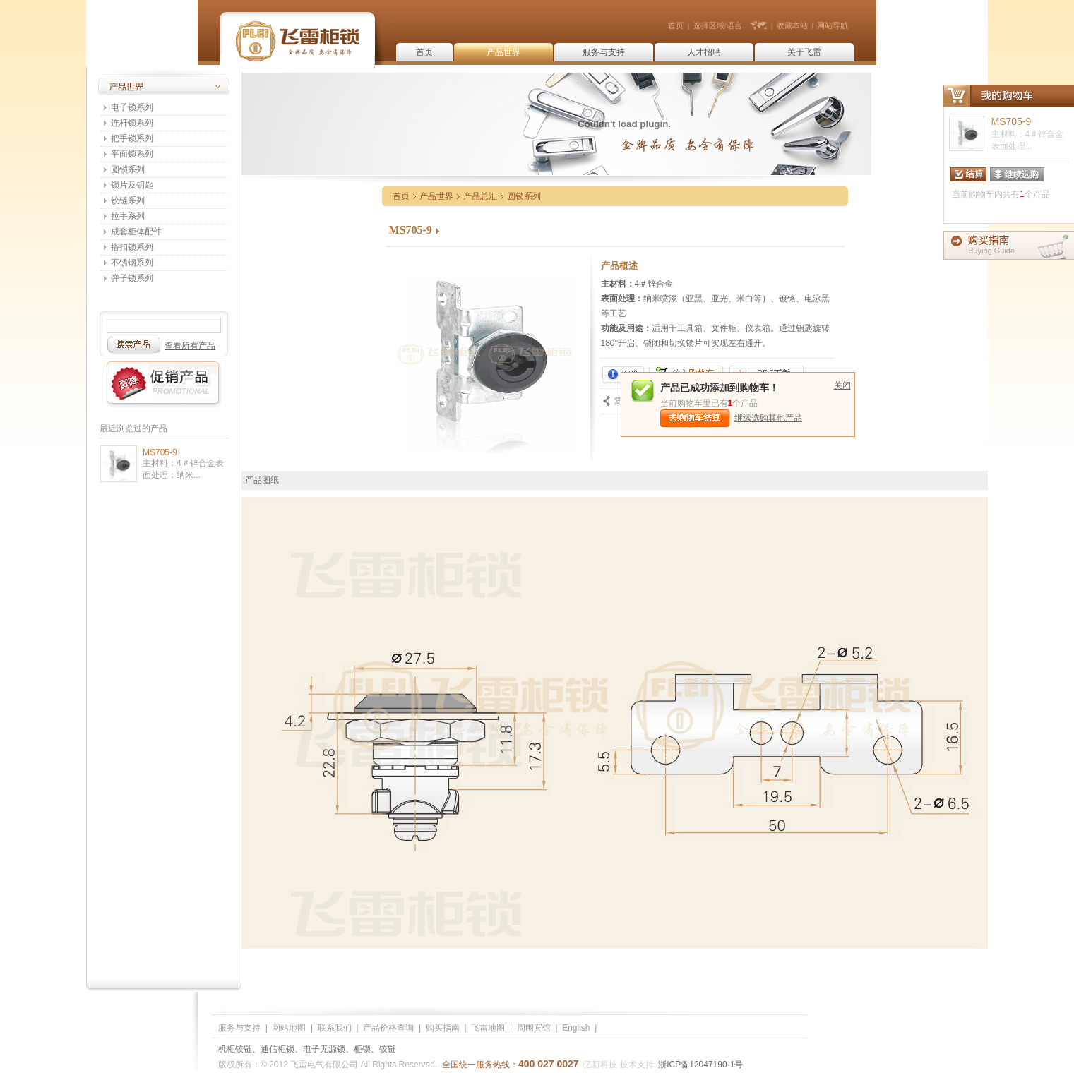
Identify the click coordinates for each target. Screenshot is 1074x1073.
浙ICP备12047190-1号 (700, 1064)
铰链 (387, 1049)
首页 (676, 25)
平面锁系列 (132, 154)
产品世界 (503, 52)
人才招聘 (704, 52)
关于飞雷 (804, 52)
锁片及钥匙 (132, 185)
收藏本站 (792, 25)
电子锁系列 (132, 107)
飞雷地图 (488, 1028)
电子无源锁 (324, 1049)
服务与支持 (604, 52)
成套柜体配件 (136, 231)
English (576, 1028)
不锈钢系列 (132, 263)
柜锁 (362, 1049)
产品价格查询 (388, 1028)
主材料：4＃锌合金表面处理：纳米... (183, 469)
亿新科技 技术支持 (618, 1064)
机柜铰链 (235, 1049)
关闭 (842, 385)
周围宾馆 (534, 1028)
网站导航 (832, 25)
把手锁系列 (132, 138)
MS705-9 (160, 452)
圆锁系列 (128, 169)
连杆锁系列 (132, 123)
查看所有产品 (190, 346)
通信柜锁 (277, 1049)
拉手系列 (128, 216)
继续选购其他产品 (768, 418)
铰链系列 (128, 200)
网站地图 (289, 1028)
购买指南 (443, 1028)
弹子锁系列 (132, 278)
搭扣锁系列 (132, 247)
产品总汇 (480, 196)
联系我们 (335, 1028)
